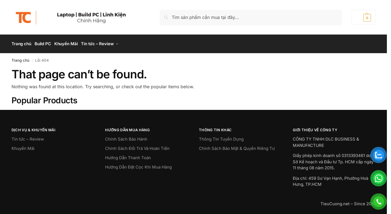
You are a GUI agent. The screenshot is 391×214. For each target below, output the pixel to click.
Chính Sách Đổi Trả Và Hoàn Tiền (137, 146)
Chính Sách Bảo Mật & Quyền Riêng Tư (237, 146)
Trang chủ (20, 58)
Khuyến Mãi (23, 146)
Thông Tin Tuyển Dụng (221, 137)
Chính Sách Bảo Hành (126, 137)
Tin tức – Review (28, 137)
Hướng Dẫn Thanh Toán (128, 156)
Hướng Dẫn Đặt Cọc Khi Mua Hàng (138, 165)
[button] (363, 17)
